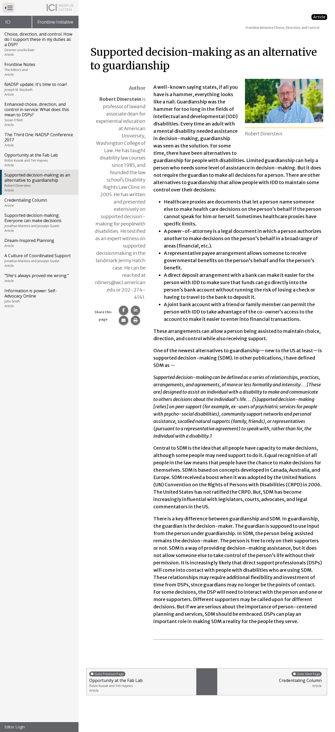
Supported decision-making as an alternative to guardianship (38, 182)
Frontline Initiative (55, 22)
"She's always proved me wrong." (38, 278)
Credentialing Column (38, 202)
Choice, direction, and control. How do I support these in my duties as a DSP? (38, 44)
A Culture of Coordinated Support (38, 260)
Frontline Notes (38, 69)
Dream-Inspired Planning (38, 243)
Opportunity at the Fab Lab (38, 159)
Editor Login (14, 726)
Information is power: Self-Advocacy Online (38, 298)
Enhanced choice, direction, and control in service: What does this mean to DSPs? (38, 114)
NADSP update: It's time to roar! (38, 89)
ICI (7, 22)
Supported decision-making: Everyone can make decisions (38, 222)
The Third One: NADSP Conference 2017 (38, 139)
